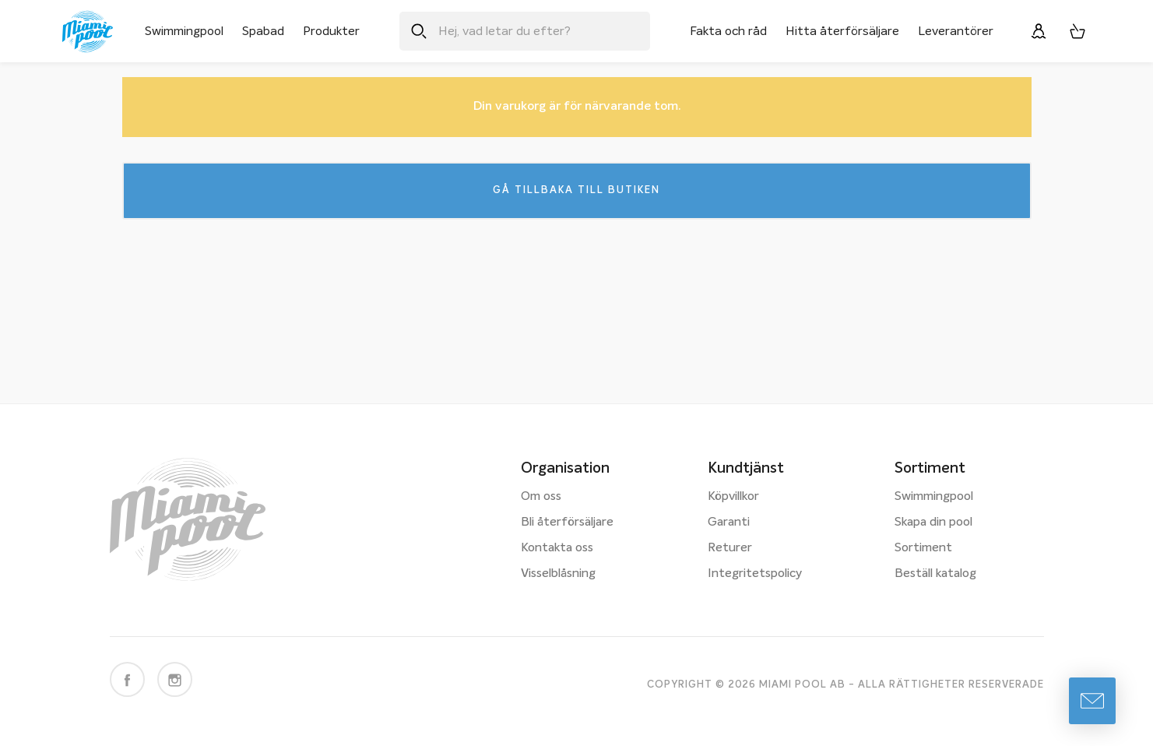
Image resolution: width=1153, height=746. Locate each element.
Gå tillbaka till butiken (576, 191)
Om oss (541, 497)
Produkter (331, 31)
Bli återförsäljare (567, 522)
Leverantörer (955, 31)
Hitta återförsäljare (842, 31)
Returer (730, 548)
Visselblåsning (558, 574)
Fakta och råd (728, 31)
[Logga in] (1038, 31)
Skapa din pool (933, 522)
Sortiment (923, 548)
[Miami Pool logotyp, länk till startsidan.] (87, 31)
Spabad (263, 31)
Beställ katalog (935, 574)
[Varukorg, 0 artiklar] (1077, 31)
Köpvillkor (733, 497)
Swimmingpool (184, 31)
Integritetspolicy (755, 574)
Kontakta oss (557, 548)
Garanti (729, 522)
